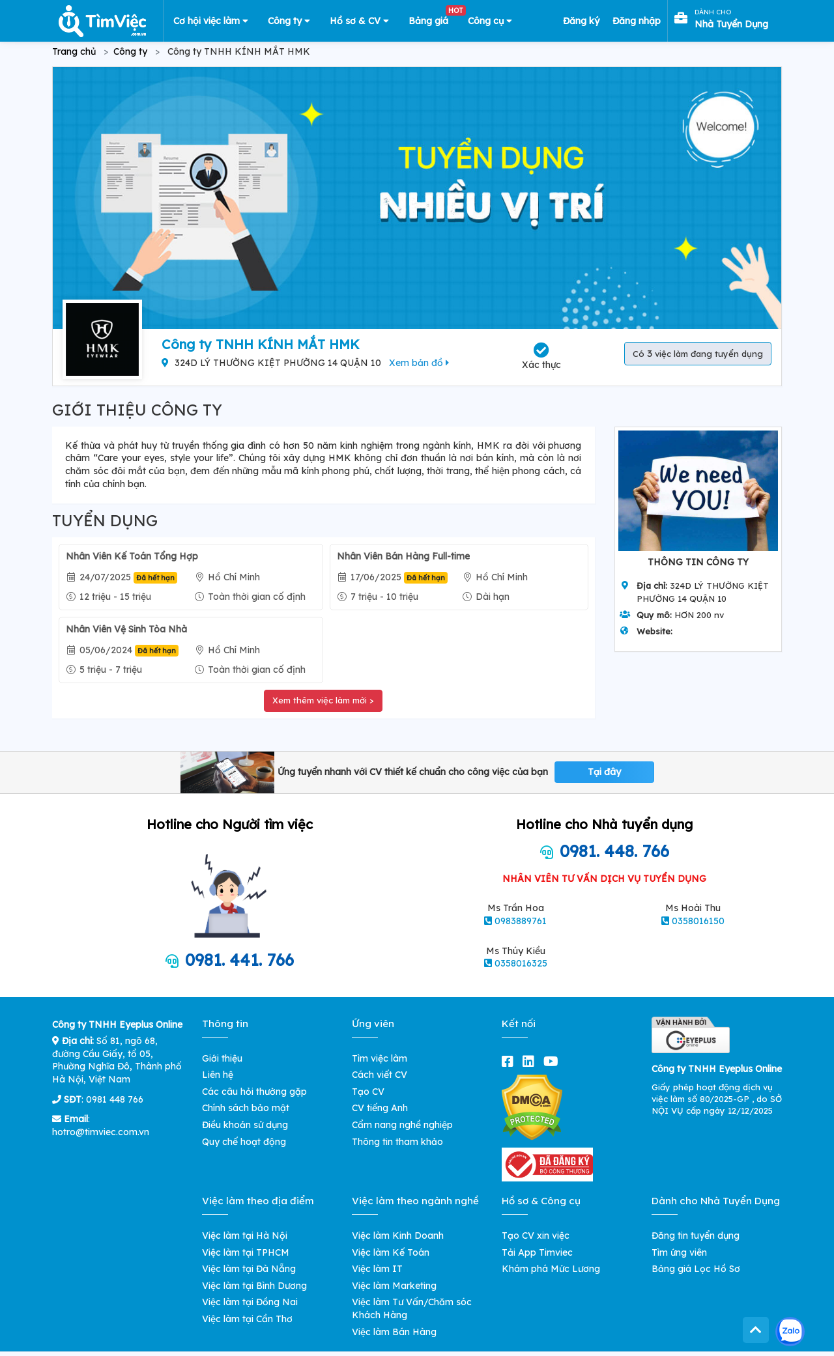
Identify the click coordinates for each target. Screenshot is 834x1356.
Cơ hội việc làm (210, 21)
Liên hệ (217, 1075)
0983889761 (521, 921)
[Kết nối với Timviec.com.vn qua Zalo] (790, 1331)
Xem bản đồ (419, 363)
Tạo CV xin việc (535, 1235)
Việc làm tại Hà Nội (244, 1235)
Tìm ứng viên (679, 1252)
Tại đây (604, 772)
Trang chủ (74, 51)
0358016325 (521, 963)
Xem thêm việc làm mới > (323, 700)
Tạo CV (368, 1091)
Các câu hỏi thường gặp (254, 1091)
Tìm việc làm (379, 1058)
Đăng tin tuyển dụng (696, 1235)
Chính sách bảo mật (245, 1108)
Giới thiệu (222, 1058)
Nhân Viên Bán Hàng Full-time (403, 556)
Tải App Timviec (537, 1252)
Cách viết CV (379, 1075)
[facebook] (510, 1061)
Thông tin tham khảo (397, 1142)
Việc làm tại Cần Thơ (247, 1319)
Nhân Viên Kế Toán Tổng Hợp (132, 556)
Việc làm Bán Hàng (394, 1332)
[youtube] (553, 1061)
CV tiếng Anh (380, 1108)
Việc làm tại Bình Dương (254, 1286)
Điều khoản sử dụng (245, 1125)
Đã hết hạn (155, 577)
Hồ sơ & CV (359, 21)
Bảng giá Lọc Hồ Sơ (696, 1269)
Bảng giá (433, 18)
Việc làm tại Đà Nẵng (249, 1269)
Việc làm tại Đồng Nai (250, 1302)
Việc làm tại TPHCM (245, 1252)
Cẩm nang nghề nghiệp (402, 1125)
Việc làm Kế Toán (390, 1252)
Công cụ (490, 21)
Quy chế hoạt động (244, 1142)
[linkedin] (531, 1061)
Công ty (289, 21)
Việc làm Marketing (394, 1286)
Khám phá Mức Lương (551, 1269)
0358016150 (698, 921)
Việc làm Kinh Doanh (398, 1235)
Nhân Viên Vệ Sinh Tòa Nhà (126, 629)
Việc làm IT (377, 1269)
